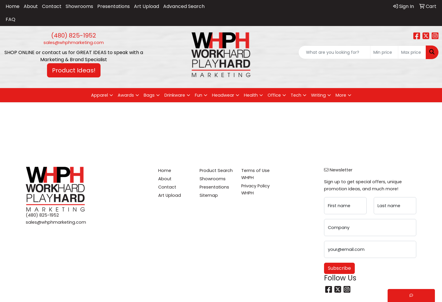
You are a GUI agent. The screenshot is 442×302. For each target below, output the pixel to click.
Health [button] (251, 95)
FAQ (10, 19)
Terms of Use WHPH (255, 174)
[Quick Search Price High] (412, 52)
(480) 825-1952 (73, 35)
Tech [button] (296, 95)
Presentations (113, 6)
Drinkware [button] (174, 95)
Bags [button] (149, 95)
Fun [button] (198, 95)
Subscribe (339, 268)
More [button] (341, 95)
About (31, 6)
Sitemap (209, 195)
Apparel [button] (99, 95)
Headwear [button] (223, 95)
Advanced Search (184, 6)
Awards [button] (126, 95)
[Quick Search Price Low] (384, 52)
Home (13, 6)
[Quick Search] (334, 52)
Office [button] (274, 95)
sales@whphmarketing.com (73, 43)
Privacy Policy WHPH (255, 189)
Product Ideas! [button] (73, 70)
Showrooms (79, 6)
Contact (51, 6)
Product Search (216, 170)
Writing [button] (318, 95)
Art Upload (146, 6)
